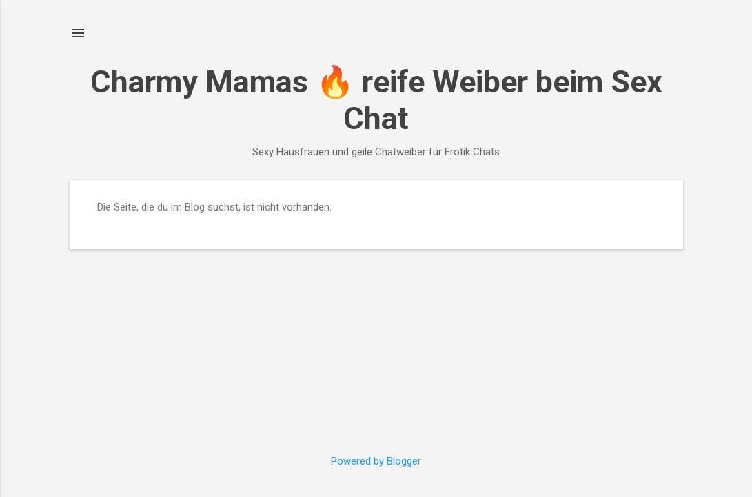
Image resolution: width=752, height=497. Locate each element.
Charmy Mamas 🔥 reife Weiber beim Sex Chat (376, 100)
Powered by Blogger (376, 461)
